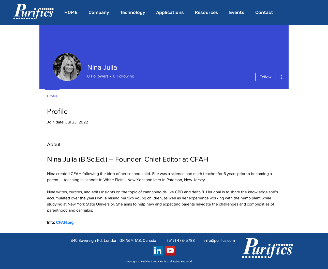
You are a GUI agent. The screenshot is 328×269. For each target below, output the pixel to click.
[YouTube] (170, 251)
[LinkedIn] (158, 251)
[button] (171, 12)
